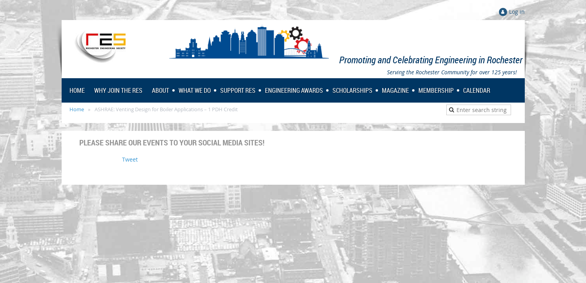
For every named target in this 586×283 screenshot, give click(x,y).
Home (76, 109)
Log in (517, 11)
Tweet (130, 159)
